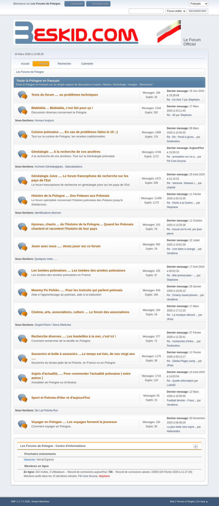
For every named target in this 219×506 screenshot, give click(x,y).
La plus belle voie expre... (181, 426)
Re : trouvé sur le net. (179, 229)
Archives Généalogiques (49, 166)
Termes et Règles (186, 501)
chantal (171, 187)
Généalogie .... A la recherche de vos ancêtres (65, 151)
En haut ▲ (202, 501)
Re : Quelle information (180, 380)
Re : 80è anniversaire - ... (181, 275)
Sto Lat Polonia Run (46, 410)
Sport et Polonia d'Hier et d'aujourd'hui (60, 397)
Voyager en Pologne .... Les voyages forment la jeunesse (74, 422)
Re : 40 (171, 115)
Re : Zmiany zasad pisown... (183, 295)
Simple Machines (40, 501)
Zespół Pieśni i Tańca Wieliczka (53, 324)
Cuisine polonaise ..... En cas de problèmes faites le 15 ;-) (74, 132)
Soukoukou (173, 141)
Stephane (193, 99)
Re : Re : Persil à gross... (181, 136)
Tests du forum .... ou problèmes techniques (64, 94)
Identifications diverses (48, 212)
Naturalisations (73, 166)
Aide (172, 501)
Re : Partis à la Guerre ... (181, 202)
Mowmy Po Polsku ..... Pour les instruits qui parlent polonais (76, 290)
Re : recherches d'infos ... (181, 341)
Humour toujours (44, 120)
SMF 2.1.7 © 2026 (20, 501)
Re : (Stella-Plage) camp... (182, 361)
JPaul (170, 319)
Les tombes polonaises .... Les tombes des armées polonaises (78, 270)
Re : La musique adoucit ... (182, 314)
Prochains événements (38, 454)
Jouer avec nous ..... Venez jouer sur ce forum (65, 246)
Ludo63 (171, 385)
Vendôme (172, 253)
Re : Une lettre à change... (182, 249)
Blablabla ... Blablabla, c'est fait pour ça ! (62, 108)
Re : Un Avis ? (175, 99)
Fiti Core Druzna (176, 161)
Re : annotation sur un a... (182, 156)
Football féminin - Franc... (181, 400)
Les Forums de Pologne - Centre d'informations (53, 445)
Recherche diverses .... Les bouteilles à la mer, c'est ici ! (73, 336)
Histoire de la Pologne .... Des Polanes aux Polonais (70, 195)
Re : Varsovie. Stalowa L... (182, 183)
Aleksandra (173, 431)
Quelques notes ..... (46, 258)
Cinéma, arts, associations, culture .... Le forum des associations (80, 312)
